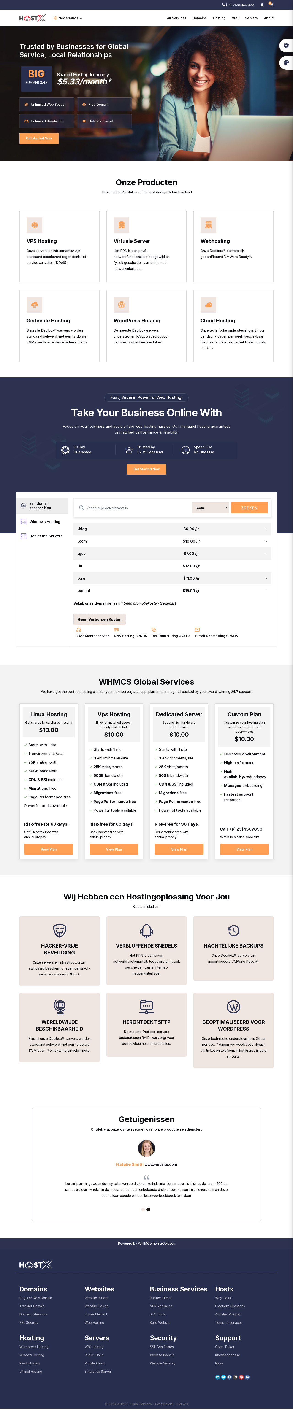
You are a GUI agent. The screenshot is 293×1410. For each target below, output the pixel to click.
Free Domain (95, 104)
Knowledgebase (227, 1356)
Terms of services (228, 1324)
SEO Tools (158, 1316)
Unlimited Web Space (44, 104)
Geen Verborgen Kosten (100, 619)
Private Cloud (95, 1365)
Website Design (97, 1307)
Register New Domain (35, 1299)
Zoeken (249, 508)
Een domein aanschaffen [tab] (37, 506)
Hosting (219, 18)
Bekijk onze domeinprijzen (96, 603)
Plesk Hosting (29, 1365)
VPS (235, 18)
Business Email (161, 1299)
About (269, 18)
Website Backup (162, 1356)
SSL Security (28, 1324)
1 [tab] (143, 1211)
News (219, 1365)
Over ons (181, 1405)
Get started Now (40, 138)
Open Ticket (224, 1348)
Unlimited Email (97, 121)
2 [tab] (148, 1211)
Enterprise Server (98, 1373)
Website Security (163, 1365)
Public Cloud (94, 1356)
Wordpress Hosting (34, 1348)
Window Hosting (31, 1356)
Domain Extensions (33, 1316)
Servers (251, 18)
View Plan (49, 849)
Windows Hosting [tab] (41, 522)
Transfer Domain (31, 1307)
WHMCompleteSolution (156, 1245)
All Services (176, 18)
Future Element (96, 1316)
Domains (200, 18)
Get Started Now (146, 469)
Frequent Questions (230, 1307)
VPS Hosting (94, 1348)
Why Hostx (223, 1299)
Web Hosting (94, 1324)
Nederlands (68, 18)
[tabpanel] (146, 1171)
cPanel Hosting (30, 1373)
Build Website (160, 1324)
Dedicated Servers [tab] (42, 537)
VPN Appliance (161, 1307)
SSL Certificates (162, 1348)
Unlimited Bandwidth (44, 121)
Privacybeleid (163, 1405)
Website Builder (97, 1299)
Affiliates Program (228, 1316)
